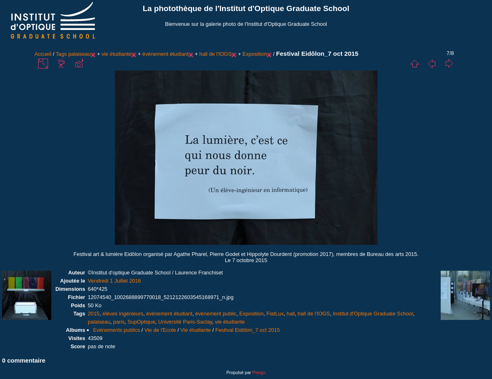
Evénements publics (116, 330)
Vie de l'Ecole (160, 330)
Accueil (42, 54)
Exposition (255, 54)
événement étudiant (165, 54)
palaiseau (79, 54)
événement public (215, 314)
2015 (93, 314)
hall (291, 314)
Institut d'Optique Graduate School (373, 314)
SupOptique (142, 322)
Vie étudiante (196, 330)
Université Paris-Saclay (185, 322)
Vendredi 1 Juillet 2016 (114, 281)
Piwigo (258, 372)
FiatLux (275, 314)
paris (119, 322)
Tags (61, 54)
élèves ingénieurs (123, 314)
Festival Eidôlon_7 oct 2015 (247, 330)
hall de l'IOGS (215, 54)
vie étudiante (117, 54)
